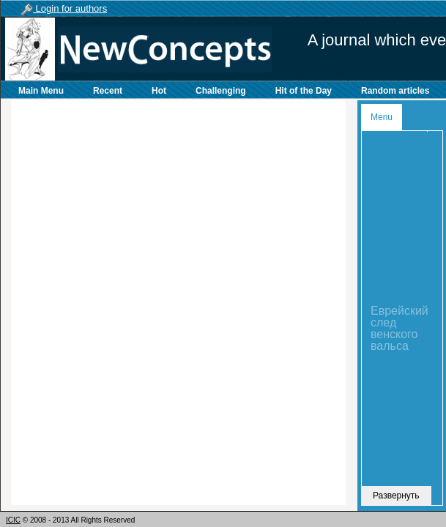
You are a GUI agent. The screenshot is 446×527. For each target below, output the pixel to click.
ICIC (13, 520)
